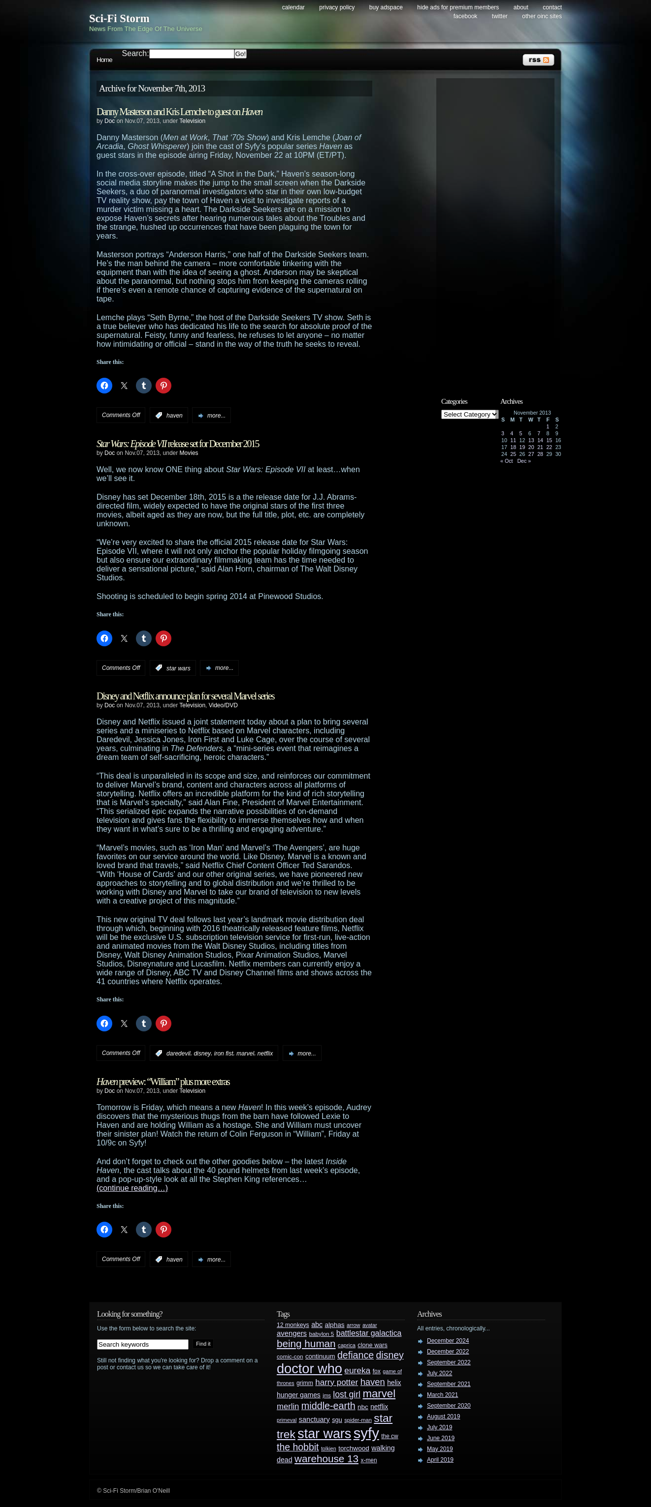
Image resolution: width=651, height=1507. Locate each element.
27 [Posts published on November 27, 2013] (531, 454)
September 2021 (449, 1384)
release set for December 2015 (178, 443)
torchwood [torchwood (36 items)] (353, 1448)
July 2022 (439, 1373)
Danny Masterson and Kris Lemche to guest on (179, 111)
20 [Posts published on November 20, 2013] (531, 447)
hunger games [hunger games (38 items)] (299, 1395)
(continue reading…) (132, 1188)
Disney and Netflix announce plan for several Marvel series (185, 696)
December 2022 (448, 1351)
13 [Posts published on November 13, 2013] (531, 440)
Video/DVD (223, 705)
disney (202, 1053)
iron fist (223, 1053)
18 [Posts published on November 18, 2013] (513, 447)
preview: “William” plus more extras (163, 1081)
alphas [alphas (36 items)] (335, 1324)
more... (216, 415)
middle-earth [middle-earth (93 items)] (328, 1405)
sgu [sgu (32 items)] (337, 1419)
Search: (135, 53)
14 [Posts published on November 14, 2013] (540, 440)
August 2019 (443, 1416)
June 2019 (441, 1438)
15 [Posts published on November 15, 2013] (549, 440)
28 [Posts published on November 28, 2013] (540, 454)
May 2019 (440, 1449)
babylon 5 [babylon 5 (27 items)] (321, 1333)
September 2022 (449, 1362)
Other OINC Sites (542, 16)
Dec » (524, 461)
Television (192, 121)
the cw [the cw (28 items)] (389, 1436)
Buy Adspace (386, 7)
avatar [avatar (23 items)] (369, 1325)
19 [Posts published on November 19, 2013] (522, 447)
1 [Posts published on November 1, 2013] (547, 426)
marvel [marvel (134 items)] (378, 1393)
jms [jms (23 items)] (327, 1395)
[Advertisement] (500, 229)
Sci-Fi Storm (119, 18)
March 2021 (442, 1394)
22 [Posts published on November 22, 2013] (549, 447)
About (521, 7)
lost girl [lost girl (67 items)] (346, 1394)
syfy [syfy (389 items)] (366, 1433)
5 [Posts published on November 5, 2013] (521, 433)
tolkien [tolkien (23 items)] (328, 1448)
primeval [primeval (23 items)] (286, 1420)
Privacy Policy (337, 7)
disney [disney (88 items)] (390, 1355)
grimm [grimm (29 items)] (304, 1383)
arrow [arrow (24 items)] (353, 1325)
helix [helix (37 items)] (394, 1382)
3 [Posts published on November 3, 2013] (502, 433)
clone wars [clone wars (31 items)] (373, 1345)
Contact (552, 7)
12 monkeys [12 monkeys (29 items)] (293, 1325)
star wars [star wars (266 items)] (324, 1433)
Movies (189, 453)
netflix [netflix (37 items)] (379, 1407)
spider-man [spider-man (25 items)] (358, 1420)
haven (174, 415)
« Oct (506, 461)
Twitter (500, 16)
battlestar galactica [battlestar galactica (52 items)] (369, 1333)
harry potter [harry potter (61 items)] (336, 1382)
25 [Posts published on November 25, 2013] (513, 454)
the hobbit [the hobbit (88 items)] (298, 1447)
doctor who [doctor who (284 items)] (309, 1368)
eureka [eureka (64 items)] (357, 1370)
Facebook (466, 16)
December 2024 (448, 1340)
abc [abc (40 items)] (317, 1324)
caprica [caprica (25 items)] (347, 1345)
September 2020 (449, 1405)
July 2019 (439, 1427)
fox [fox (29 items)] (377, 1371)
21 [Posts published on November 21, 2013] (540, 447)
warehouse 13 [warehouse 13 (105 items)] (326, 1458)
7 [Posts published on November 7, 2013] (538, 433)
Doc (109, 121)
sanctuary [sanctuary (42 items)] (314, 1419)
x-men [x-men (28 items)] (368, 1460)
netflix (265, 1053)
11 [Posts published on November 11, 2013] (513, 440)
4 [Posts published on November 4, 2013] (511, 433)
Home (104, 59)
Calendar (293, 7)
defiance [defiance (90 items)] (355, 1355)
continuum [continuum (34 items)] (320, 1356)
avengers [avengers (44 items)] (292, 1333)
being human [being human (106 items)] (306, 1343)
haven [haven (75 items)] (372, 1382)
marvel (245, 1053)
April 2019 (440, 1459)
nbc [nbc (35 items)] (363, 1407)
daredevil (178, 1053)
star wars (178, 667)
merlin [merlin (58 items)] (288, 1406)
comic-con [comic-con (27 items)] (290, 1356)
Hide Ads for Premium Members (458, 7)
